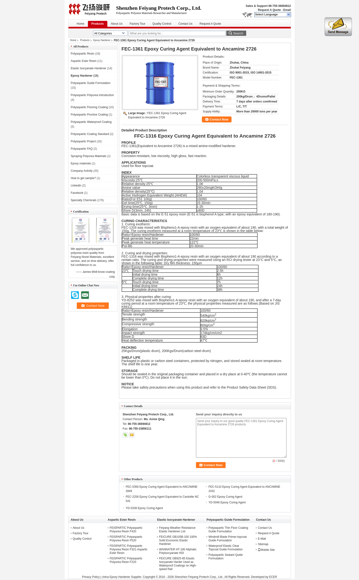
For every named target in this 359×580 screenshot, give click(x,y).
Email (287, 10)
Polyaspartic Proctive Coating (89, 114)
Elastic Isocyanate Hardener (88, 68)
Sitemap (263, 544)
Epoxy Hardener (101, 40)
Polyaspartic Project (83, 141)
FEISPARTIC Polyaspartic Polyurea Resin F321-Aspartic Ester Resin (128, 549)
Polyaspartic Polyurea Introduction (92, 95)
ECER (273, 577)
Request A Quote (269, 10)
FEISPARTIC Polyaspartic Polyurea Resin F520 (126, 538)
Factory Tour (137, 23)
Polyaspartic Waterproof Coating (91, 122)
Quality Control (161, 23)
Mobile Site (266, 550)
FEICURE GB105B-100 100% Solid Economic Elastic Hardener (178, 540)
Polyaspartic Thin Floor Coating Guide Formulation (228, 529)
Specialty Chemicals (83, 200)
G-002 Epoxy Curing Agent (225, 496)
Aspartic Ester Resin (84, 61)
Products (97, 23)
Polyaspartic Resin (82, 53)
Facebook (77, 193)
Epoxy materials (81, 163)
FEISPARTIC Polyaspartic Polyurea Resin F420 (126, 529)
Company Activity (82, 170)
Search (238, 33)
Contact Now (219, 119)
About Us (117, 23)
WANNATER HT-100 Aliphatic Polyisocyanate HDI (177, 551)
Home (80, 23)
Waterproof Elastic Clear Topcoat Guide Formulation (226, 547)
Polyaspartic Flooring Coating (89, 107)
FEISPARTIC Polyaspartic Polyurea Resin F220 (126, 560)
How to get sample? (83, 178)
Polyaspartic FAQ (82, 148)
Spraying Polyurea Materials (88, 156)
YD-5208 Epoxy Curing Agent (144, 508)
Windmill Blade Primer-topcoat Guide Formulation (228, 538)
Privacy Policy (91, 577)
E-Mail (262, 538)
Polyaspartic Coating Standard (90, 134)
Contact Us (185, 23)
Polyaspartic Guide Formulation (90, 83)
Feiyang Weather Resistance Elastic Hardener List (177, 529)
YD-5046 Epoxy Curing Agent (227, 502)
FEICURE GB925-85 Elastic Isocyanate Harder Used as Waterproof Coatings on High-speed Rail (177, 564)
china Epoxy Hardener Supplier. (122, 577)
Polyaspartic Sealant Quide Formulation (226, 556)
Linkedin (76, 185)
